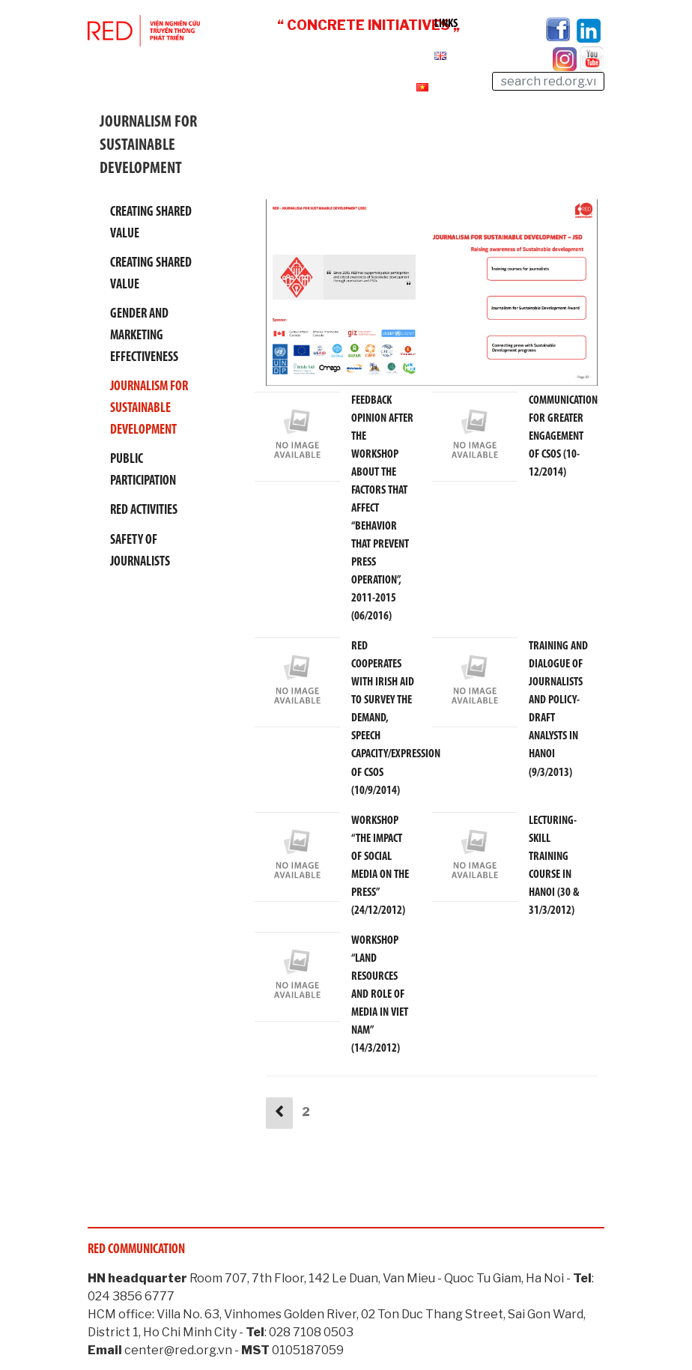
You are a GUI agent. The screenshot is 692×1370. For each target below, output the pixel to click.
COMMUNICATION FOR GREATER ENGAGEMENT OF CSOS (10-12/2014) (563, 437)
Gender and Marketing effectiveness (144, 336)
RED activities (143, 510)
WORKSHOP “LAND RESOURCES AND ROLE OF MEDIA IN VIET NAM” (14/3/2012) (379, 994)
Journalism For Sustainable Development (149, 408)
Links (446, 24)
